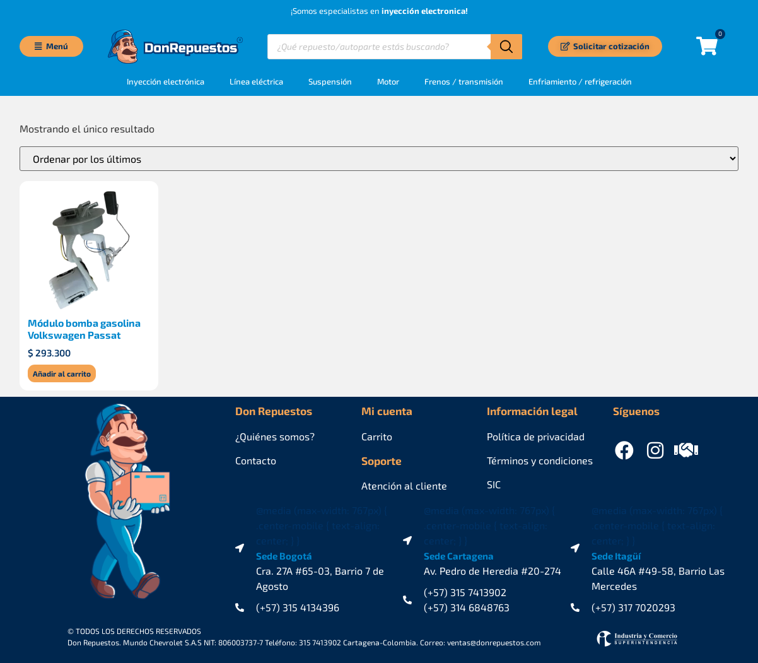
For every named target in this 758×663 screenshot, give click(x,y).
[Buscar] (506, 46)
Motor (388, 81)
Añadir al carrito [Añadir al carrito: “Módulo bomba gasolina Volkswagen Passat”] (62, 373)
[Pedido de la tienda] (379, 158)
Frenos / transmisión (463, 81)
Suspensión (330, 81)
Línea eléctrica (256, 81)
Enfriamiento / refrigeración (580, 81)
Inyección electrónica (165, 81)
